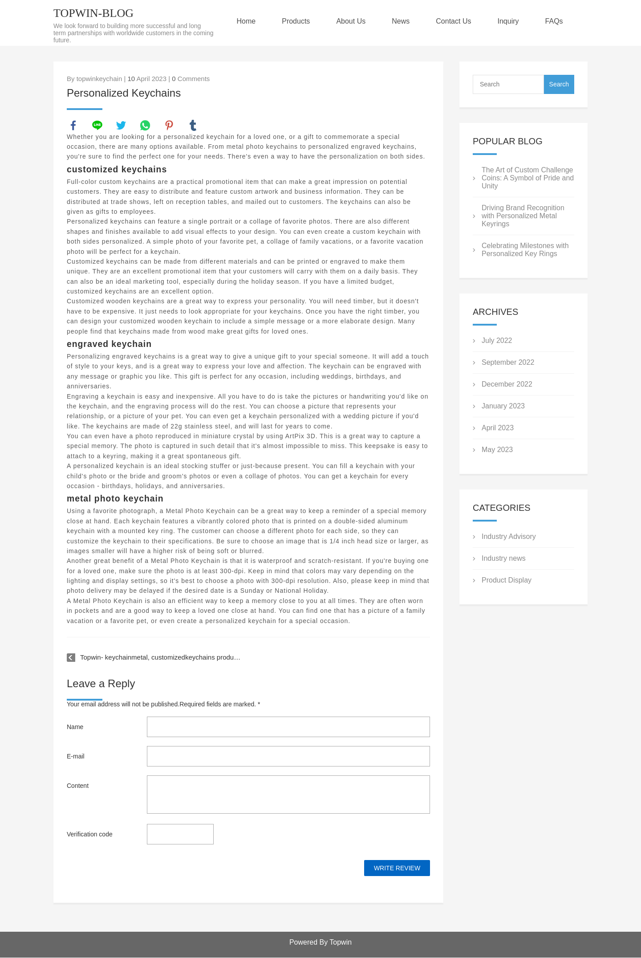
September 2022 (508, 362)
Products (298, 21)
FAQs (559, 21)
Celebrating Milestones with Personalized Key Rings (525, 249)
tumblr (193, 125)
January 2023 (503, 406)
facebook (73, 125)
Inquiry (512, 21)
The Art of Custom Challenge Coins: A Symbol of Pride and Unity (528, 178)
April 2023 (498, 428)
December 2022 (507, 384)
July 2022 (497, 340)
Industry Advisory (509, 536)
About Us (354, 21)
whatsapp (145, 125)
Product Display (506, 580)
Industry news (504, 558)
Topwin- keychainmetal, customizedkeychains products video (160, 657)
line (97, 125)
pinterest (169, 125)
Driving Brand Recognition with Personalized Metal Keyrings (523, 216)
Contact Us (457, 21)
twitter (121, 125)
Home (247, 21)
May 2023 (497, 449)
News (404, 21)
